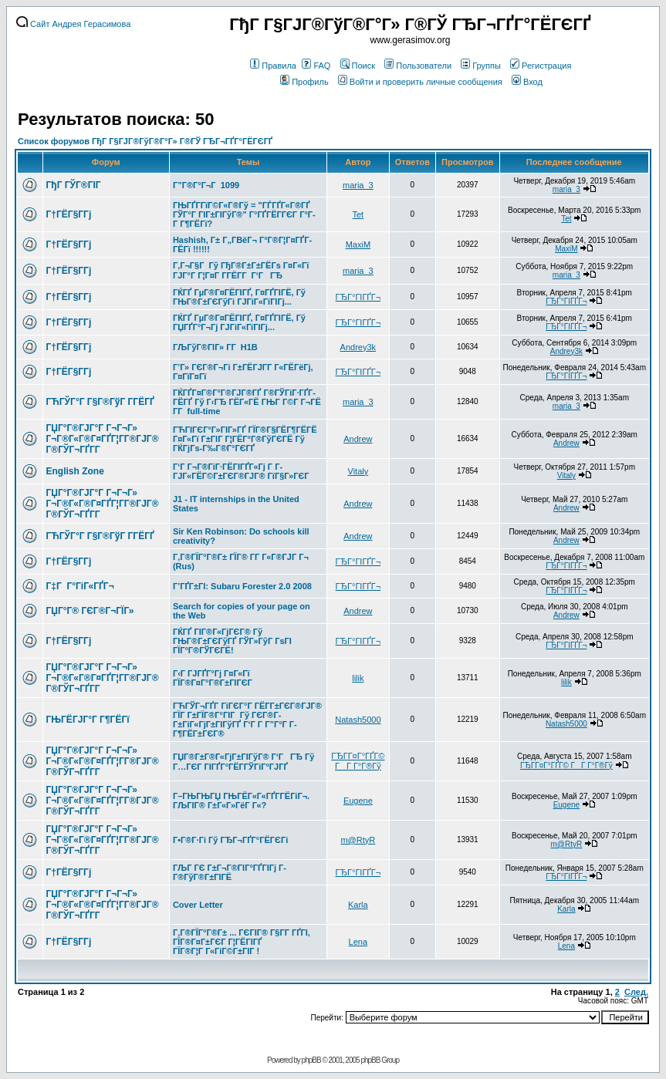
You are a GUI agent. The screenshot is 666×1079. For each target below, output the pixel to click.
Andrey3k (358, 347)
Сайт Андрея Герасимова (73, 24)
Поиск (357, 65)
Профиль (304, 81)
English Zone (75, 471)
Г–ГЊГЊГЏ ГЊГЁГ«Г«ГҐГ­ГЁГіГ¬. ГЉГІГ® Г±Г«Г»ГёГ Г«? (241, 800)
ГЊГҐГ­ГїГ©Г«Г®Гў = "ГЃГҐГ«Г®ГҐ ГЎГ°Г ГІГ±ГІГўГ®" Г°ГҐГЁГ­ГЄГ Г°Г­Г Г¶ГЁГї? (244, 214)
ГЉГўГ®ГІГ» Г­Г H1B (215, 347)
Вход (527, 81)
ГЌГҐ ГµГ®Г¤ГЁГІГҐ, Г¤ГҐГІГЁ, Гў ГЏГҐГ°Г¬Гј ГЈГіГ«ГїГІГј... (239, 322)
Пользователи (417, 65)
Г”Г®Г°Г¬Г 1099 (206, 185)
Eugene (358, 800)
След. (636, 991)
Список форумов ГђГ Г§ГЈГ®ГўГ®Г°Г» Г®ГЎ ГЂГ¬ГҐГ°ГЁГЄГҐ (145, 141)
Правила (273, 65)
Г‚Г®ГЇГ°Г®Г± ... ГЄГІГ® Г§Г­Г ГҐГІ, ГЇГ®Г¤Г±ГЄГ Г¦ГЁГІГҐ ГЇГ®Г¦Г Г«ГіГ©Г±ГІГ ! (241, 942)
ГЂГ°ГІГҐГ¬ (358, 297)
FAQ (316, 65)
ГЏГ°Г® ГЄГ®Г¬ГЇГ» (90, 610)
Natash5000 (357, 719)
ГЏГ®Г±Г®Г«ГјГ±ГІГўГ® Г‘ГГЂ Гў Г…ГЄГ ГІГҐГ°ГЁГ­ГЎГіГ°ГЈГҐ (244, 761)
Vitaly (358, 471)
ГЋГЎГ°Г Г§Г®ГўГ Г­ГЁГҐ (100, 401)
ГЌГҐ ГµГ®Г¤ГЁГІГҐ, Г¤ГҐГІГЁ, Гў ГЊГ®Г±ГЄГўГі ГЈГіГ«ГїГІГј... (239, 297)
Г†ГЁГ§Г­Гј (69, 214)
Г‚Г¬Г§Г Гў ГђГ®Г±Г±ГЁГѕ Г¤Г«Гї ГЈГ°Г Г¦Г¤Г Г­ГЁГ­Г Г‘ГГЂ (241, 270)
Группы (481, 65)
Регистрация (540, 65)
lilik (357, 678)
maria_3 (358, 185)
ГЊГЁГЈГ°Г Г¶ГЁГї (88, 719)
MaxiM (358, 244)
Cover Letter (198, 904)
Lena (358, 941)
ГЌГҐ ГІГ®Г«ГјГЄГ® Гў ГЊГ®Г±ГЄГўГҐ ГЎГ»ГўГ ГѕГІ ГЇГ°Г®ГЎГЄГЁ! (232, 641)
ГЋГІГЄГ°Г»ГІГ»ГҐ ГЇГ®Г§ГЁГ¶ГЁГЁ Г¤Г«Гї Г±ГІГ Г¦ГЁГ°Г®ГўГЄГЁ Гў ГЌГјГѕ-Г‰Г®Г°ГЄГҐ (245, 439)
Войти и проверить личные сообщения (420, 81)
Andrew (357, 438)
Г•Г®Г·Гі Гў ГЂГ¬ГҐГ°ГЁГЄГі (230, 840)
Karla (358, 904)
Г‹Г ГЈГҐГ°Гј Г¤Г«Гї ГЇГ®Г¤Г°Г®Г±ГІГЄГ (214, 678)
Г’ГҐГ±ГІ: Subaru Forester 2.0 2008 (242, 586)
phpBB (311, 1060)
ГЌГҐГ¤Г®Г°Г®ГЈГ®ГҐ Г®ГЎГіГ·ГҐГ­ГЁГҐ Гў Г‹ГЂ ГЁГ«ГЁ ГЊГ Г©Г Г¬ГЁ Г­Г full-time (247, 402)
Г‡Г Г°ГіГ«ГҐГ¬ (80, 586)
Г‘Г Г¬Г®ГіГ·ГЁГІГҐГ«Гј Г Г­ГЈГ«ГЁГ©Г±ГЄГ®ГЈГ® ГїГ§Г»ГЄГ (242, 471)
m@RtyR (357, 840)
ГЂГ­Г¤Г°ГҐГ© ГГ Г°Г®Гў (357, 760)
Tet (358, 214)
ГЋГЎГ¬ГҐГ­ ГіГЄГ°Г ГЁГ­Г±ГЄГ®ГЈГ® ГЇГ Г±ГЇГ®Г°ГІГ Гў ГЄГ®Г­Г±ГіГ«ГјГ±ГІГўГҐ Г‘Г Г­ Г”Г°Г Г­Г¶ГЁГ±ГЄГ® (247, 719)
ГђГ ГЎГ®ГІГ (74, 185)
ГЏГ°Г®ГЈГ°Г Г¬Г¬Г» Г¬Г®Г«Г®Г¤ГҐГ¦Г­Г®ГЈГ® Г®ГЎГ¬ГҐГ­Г (102, 439)
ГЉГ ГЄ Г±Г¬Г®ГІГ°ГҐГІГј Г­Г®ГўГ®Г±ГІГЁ (229, 872)
